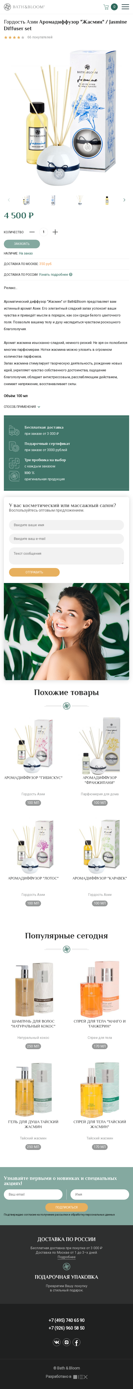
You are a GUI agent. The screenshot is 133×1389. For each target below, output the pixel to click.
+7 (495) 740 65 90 (66, 1320)
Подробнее (67, 1257)
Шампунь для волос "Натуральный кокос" (33, 1030)
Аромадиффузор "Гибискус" (33, 784)
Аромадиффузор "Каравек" (99, 884)
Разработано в (66, 1376)
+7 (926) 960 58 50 (66, 1328)
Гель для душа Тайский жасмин (33, 1130)
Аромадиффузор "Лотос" (33, 884)
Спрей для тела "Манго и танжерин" (100, 1030)
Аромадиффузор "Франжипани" (100, 786)
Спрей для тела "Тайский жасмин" (99, 1130)
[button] (124, 200)
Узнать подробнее (55, 275)
